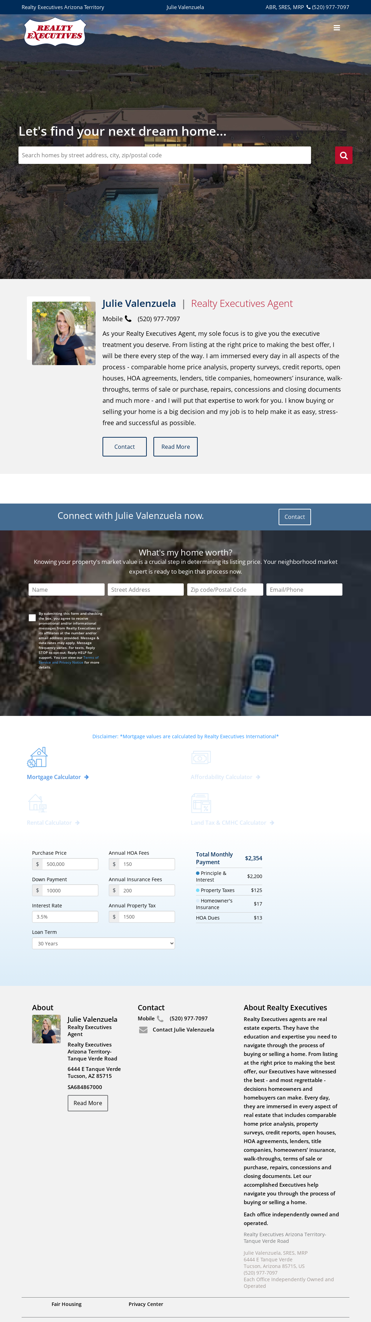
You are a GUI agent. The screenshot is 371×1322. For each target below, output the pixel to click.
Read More (176, 447)
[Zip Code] (225, 560)
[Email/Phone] (304, 560)
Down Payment (49, 850)
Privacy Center (146, 1274)
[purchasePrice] (70, 834)
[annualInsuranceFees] (147, 861)
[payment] (70, 861)
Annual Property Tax (132, 876)
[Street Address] (146, 560)
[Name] (67, 560)
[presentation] (82, 655)
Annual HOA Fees (129, 823)
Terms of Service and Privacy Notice (69, 630)
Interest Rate (47, 876)
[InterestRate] (65, 887)
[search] (344, 156)
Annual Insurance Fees (135, 850)
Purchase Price (49, 823)
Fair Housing (67, 1274)
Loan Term (44, 902)
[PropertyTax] (147, 887)
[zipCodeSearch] (164, 155)
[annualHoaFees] (147, 834)
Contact (125, 447)
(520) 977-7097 (327, 6)
